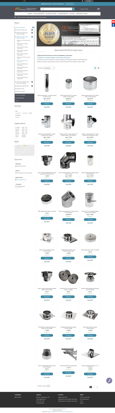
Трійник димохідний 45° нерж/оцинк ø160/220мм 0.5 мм (90, 134)
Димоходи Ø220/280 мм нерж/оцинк (22, 71)
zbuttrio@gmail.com (21, 179)
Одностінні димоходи (22, 29)
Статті (16, 100)
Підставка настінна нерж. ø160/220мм (90, 327)
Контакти (72, 13)
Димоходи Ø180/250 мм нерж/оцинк (22, 64)
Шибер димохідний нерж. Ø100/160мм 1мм (68, 250)
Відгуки (82, 403)
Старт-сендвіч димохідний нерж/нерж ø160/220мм (46, 289)
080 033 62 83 (18, 397)
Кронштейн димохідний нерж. (68, 365)
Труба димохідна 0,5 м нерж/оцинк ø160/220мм (68, 96)
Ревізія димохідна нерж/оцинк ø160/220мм (90, 173)
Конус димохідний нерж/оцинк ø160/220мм (47, 366)
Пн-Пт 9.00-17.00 (40, 401)
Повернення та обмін (81, 13)
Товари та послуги (21, 17)
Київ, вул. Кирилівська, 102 (42, 397)
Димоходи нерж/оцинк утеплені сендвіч (36, 17)
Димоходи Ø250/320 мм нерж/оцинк (22, 74)
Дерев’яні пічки (20, 88)
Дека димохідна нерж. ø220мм (90, 249)
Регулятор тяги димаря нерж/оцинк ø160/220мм (90, 212)
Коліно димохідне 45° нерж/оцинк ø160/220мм (68, 212)
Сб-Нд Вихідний (40, 403)
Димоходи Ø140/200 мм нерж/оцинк (22, 54)
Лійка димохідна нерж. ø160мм (47, 211)
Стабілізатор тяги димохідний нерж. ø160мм (68, 289)
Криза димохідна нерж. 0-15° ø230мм (90, 366)
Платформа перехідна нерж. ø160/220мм (68, 327)
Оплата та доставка (20, 95)
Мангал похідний (21, 91)
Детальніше (69, 4)
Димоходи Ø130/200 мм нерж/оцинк (22, 51)
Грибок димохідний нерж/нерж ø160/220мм (90, 289)
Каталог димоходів (39, 13)
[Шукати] (73, 9)
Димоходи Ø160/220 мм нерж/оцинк (22, 61)
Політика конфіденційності (67, 411)
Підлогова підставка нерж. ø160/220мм (47, 250)
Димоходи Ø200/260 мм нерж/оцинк (22, 68)
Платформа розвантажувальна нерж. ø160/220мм (47, 327)
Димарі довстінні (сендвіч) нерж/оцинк (67, 401)
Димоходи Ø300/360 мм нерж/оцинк (22, 78)
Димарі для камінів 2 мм (22, 86)
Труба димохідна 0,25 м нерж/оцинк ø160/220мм (90, 96)
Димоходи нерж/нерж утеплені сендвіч (22, 33)
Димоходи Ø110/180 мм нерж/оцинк (22, 44)
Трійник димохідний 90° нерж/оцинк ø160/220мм (47, 134)
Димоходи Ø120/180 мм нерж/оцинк (22, 48)
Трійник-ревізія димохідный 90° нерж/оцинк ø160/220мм (68, 134)
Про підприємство (63, 13)
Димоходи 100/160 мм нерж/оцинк (23, 41)
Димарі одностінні (62, 397)
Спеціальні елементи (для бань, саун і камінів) (23, 82)
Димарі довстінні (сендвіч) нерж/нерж (67, 399)
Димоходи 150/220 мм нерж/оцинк (23, 58)
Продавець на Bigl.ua (57, 410)
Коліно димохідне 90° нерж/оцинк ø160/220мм (68, 173)
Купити (47, 103)
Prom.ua (64, 408)
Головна (30, 13)
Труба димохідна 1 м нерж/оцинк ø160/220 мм (46, 96)
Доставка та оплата (51, 13)
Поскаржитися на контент (55, 411)
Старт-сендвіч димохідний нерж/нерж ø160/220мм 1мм (46, 173)
